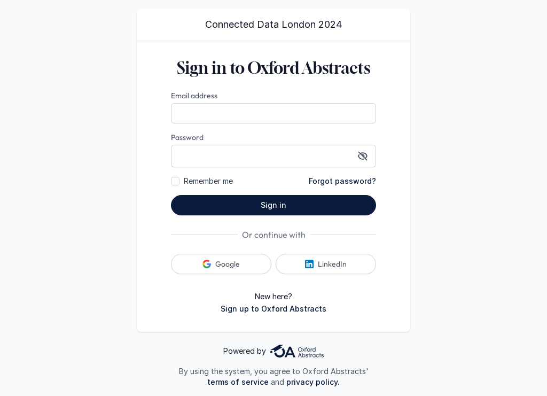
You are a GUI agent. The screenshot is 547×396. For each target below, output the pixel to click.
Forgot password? (342, 180)
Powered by (273, 351)
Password (187, 137)
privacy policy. (313, 381)
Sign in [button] (273, 204)
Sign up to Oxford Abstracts (273, 308)
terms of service (238, 381)
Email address (194, 95)
